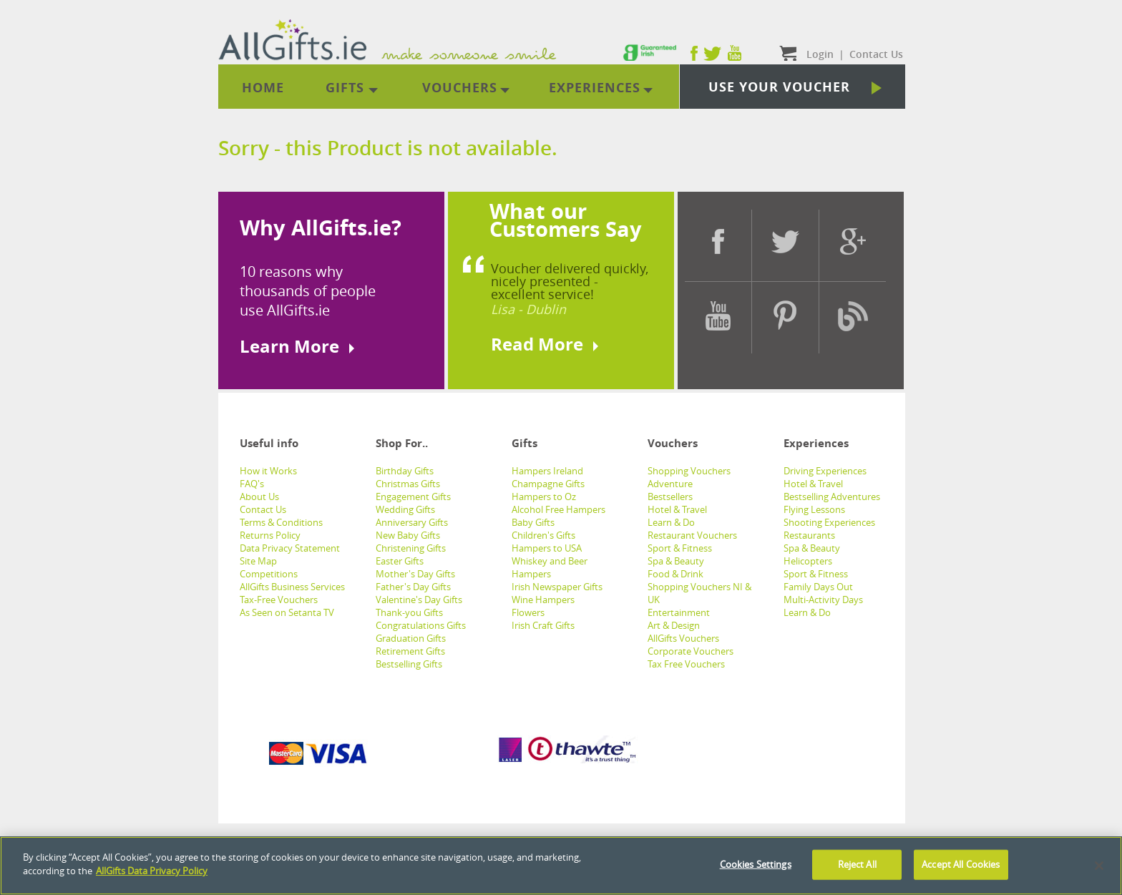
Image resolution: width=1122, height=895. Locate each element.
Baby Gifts (533, 522)
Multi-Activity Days (823, 599)
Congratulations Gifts (421, 625)
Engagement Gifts (413, 496)
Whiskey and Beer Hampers (549, 567)
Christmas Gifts (408, 483)
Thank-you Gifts (409, 612)
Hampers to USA (547, 548)
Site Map (258, 560)
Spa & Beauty (676, 560)
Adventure (670, 483)
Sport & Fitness (680, 548)
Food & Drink (675, 573)
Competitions (269, 573)
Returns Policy (270, 535)
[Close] (1099, 865)
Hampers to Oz (544, 496)
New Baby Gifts (408, 535)
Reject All (857, 864)
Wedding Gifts (405, 509)
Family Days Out (818, 586)
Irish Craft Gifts (543, 625)
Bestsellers (670, 496)
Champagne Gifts (548, 483)
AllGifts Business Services (292, 586)
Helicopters (808, 560)
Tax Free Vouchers (686, 663)
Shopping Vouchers (689, 470)
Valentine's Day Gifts (419, 599)
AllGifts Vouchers (683, 638)
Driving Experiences (825, 470)
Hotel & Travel (677, 509)
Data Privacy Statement (290, 548)
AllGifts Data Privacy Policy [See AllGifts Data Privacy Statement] (152, 870)
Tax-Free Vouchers (279, 599)
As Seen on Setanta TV (287, 612)
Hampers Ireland (547, 470)
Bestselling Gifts (409, 663)
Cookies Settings (755, 864)
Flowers (528, 612)
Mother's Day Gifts (415, 573)
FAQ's (252, 483)
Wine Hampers (543, 599)
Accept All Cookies (961, 864)
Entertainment (679, 612)
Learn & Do (671, 522)
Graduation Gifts (411, 638)
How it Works (268, 470)
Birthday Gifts (405, 470)
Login (820, 54)
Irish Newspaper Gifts (557, 586)
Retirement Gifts (410, 651)
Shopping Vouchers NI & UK (699, 593)
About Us (259, 496)
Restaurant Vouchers (692, 535)
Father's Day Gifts (413, 586)
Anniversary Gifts (412, 522)
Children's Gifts (543, 535)
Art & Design (674, 625)
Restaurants (809, 535)
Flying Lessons (814, 509)
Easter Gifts (400, 560)
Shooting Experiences (829, 522)
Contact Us (263, 509)
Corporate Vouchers (690, 651)
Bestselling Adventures (832, 496)
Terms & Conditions (281, 522)
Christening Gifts (411, 548)
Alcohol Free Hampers (558, 509)
